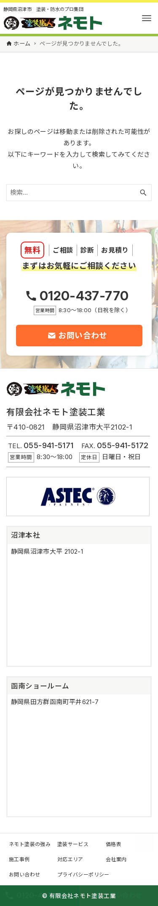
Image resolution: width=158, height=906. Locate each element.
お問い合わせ (24, 874)
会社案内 (116, 859)
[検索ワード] (79, 192)
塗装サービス (72, 844)
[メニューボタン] (146, 18)
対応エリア (70, 859)
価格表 (113, 844)
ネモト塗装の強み (30, 844)
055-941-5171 (49, 445)
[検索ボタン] (143, 192)
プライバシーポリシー (83, 874)
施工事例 (19, 859)
